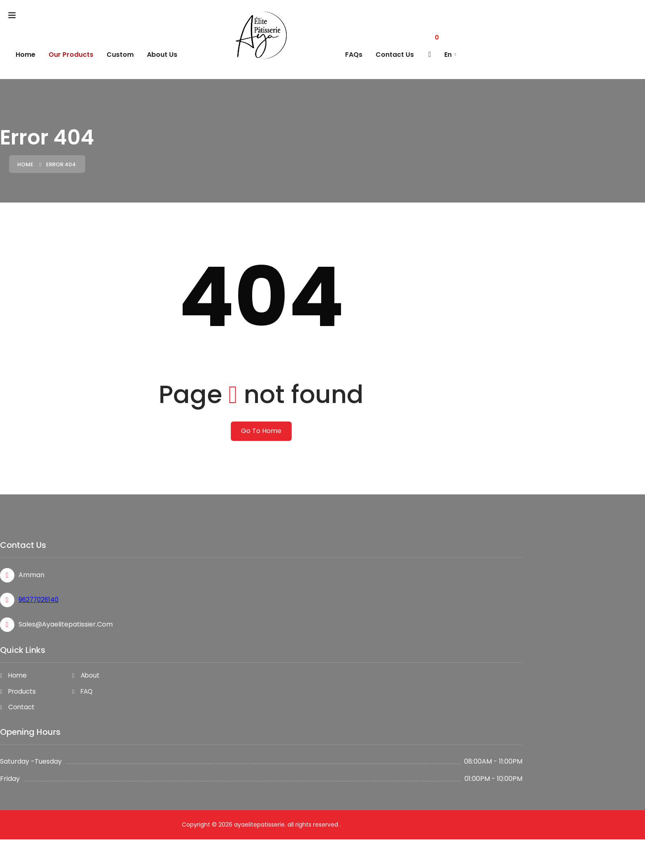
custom (122, 59)
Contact (21, 708)
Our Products (75, 59)
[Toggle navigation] (12, 16)
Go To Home (261, 431)
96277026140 (40, 599)
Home (31, 59)
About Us (163, 59)
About (93, 675)
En (444, 59)
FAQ (90, 692)
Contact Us (393, 59)
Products (22, 692)
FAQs (353, 59)
